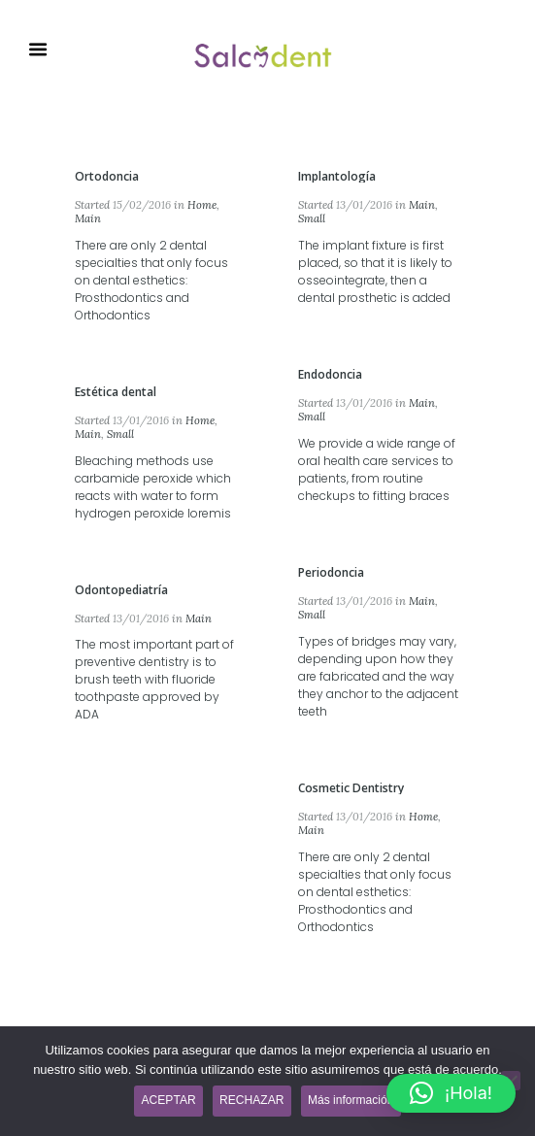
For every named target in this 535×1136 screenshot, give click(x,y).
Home (202, 205)
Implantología (337, 176)
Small (311, 218)
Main (88, 218)
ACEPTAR (169, 1100)
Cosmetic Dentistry (351, 788)
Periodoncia (331, 572)
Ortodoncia (107, 176)
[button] (451, 1093)
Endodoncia (330, 374)
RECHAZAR (251, 1100)
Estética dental (115, 392)
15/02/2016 (142, 205)
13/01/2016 (364, 205)
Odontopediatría (121, 590)
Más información (351, 1100)
